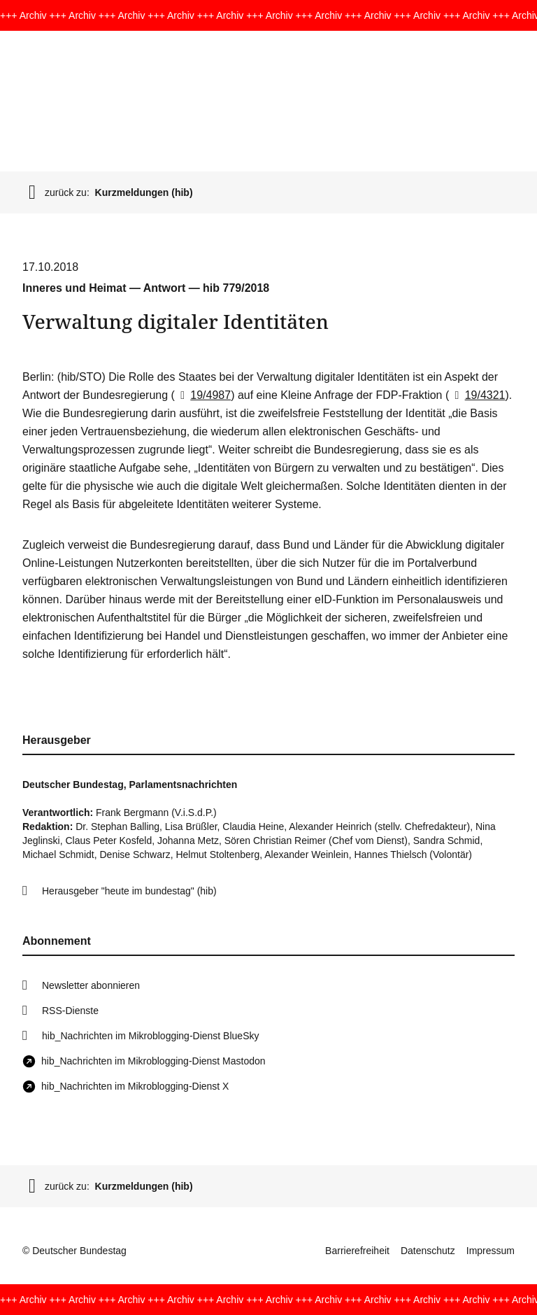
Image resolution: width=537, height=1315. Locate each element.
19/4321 (477, 395)
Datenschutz (428, 1250)
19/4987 (203, 395)
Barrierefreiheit (357, 1250)
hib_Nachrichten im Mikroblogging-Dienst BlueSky (150, 1035)
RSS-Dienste (70, 1010)
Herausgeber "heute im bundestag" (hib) (129, 890)
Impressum (490, 1250)
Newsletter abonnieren (91, 985)
